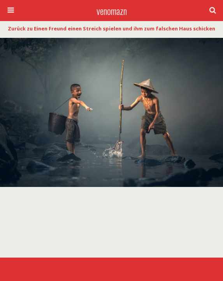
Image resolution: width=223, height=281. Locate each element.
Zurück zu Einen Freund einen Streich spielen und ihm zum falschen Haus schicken (111, 28)
